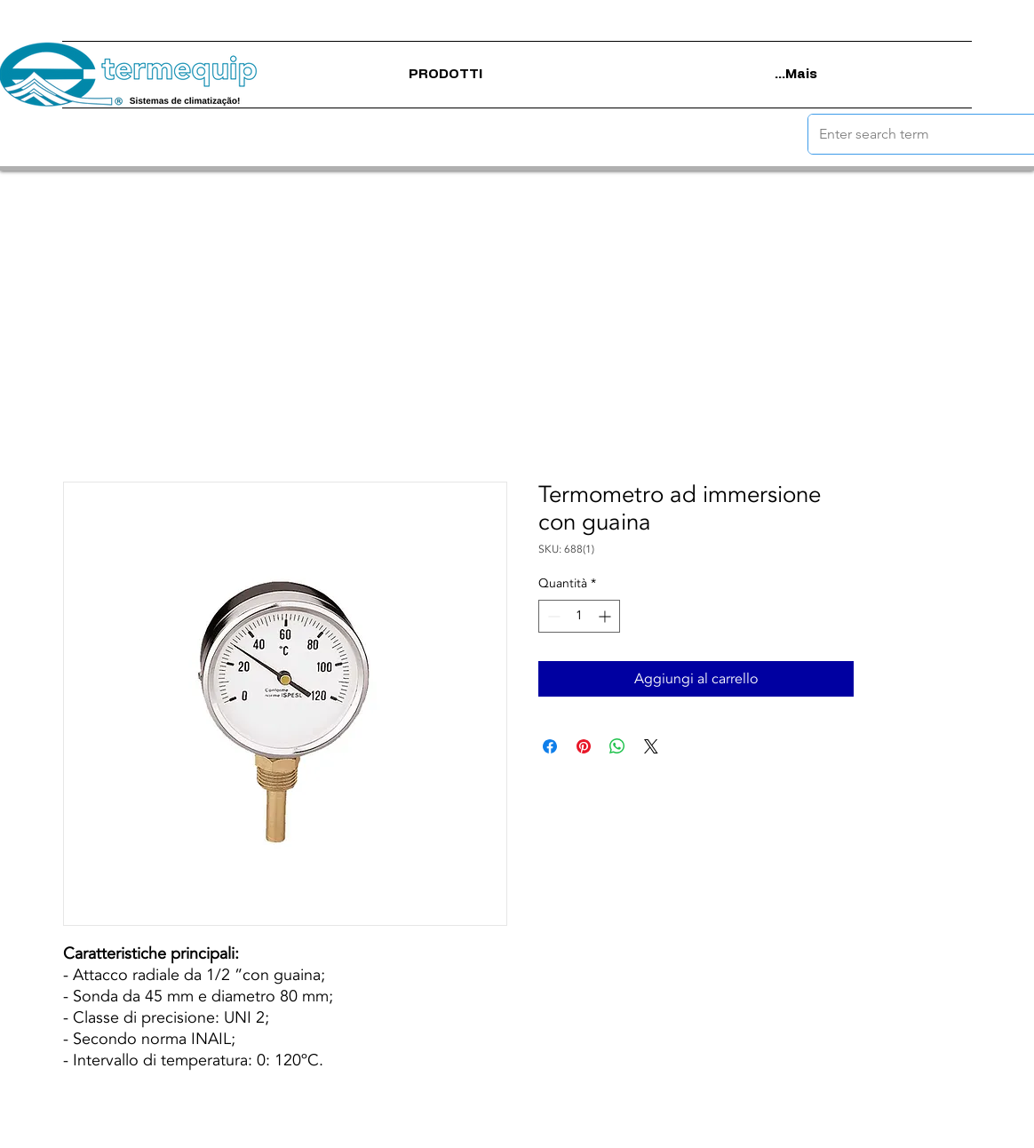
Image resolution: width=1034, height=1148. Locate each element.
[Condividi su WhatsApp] (617, 746)
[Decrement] (552, 616)
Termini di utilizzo (384, 1135)
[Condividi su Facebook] (550, 746)
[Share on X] (651, 746)
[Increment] (606, 616)
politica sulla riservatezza (506, 1135)
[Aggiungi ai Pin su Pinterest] (583, 746)
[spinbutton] (579, 616)
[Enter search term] (909, 134)
